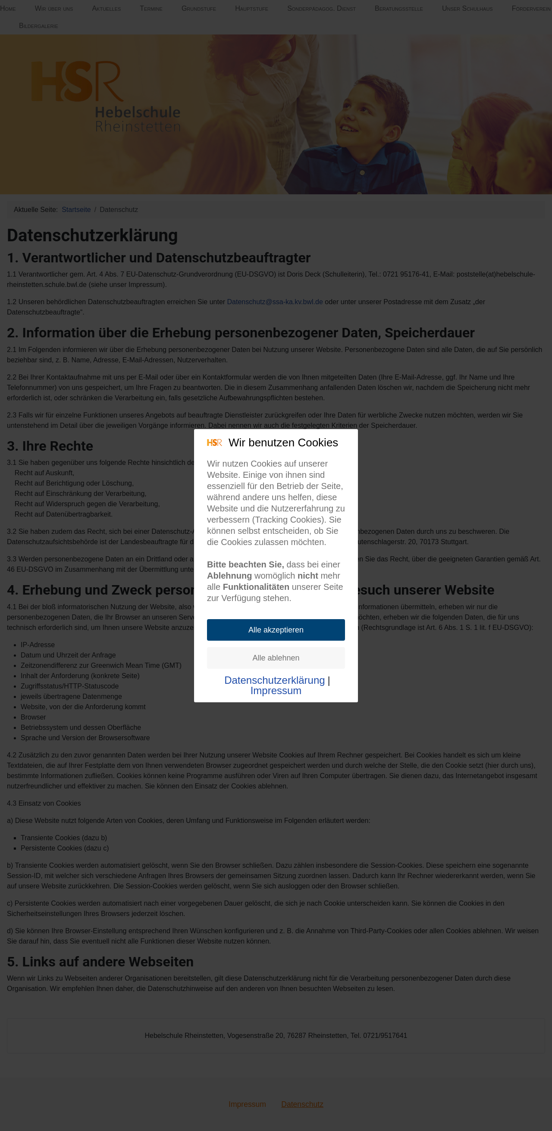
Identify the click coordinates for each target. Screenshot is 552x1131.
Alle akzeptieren (276, 630)
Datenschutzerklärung (274, 680)
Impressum (276, 690)
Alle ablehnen (275, 658)
